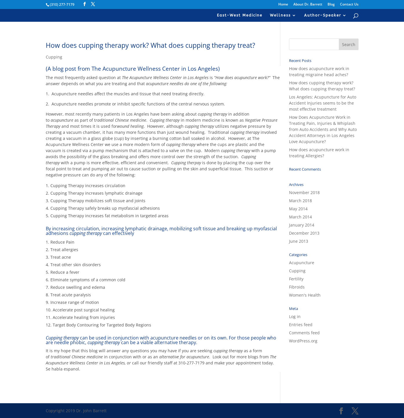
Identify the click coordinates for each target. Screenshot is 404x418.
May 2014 (298, 208)
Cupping (54, 57)
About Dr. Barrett (307, 5)
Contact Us (349, 5)
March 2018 (300, 200)
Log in (295, 316)
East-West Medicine (239, 15)
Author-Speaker (322, 15)
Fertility (296, 279)
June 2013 (298, 241)
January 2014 (301, 225)
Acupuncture (301, 262)
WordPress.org (303, 341)
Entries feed (300, 324)
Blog (331, 5)
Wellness (280, 15)
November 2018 (304, 192)
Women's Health (305, 295)
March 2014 (300, 217)
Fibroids (297, 287)
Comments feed (304, 332)
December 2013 (304, 233)
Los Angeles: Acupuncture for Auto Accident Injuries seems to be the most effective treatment (322, 103)
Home (283, 5)
